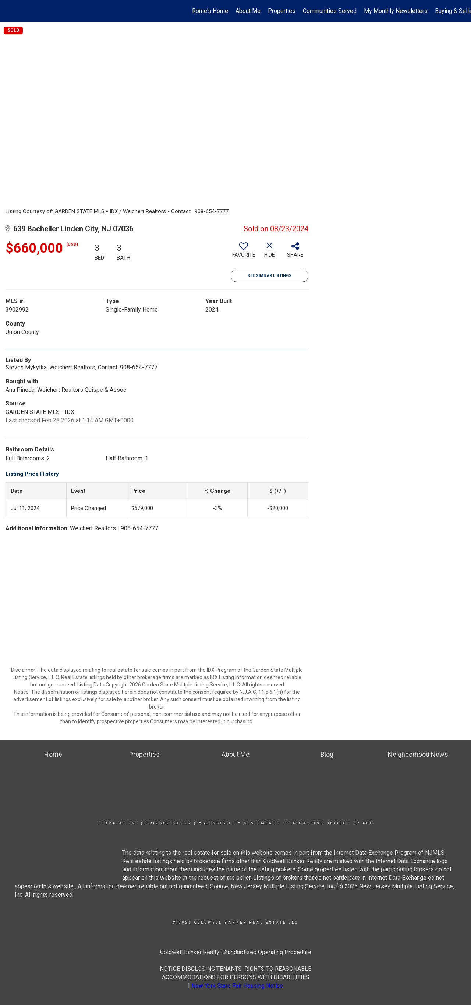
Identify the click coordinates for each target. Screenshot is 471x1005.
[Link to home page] (9, 11)
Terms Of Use (118, 823)
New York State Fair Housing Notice (237, 985)
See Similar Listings (269, 275)
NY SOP (363, 823)
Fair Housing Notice (314, 823)
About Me (248, 10)
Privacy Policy (169, 823)
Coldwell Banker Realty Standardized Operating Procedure (235, 952)
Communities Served (330, 10)
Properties (281, 10)
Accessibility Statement (237, 823)
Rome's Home (210, 10)
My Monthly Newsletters (396, 10)
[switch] (243, 253)
